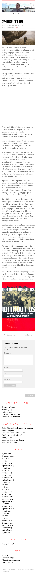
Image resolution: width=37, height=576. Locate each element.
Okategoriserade (8, 27)
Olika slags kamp (8, 407)
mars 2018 (6, 489)
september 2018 (8, 480)
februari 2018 (7, 492)
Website (7, 379)
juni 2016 (5, 513)
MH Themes (5, 571)
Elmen (18, 25)
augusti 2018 (6, 482)
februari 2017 (7, 506)
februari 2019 (7, 473)
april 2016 (6, 518)
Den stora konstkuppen (11, 417)
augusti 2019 (6, 468)
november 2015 (8, 525)
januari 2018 (6, 494)
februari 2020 (7, 461)
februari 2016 (7, 521)
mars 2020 (6, 458)
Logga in (5, 555)
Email (6, 373)
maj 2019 (5, 470)
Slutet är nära (7, 412)
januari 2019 (6, 475)
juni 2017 (5, 504)
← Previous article (9, 335)
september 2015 (8, 530)
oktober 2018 (7, 478)
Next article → (29, 335)
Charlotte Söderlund (10, 435)
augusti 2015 (6, 533)
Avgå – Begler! (15, 442)
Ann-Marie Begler (17, 440)
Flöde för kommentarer (11, 560)
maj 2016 (5, 516)
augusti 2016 (6, 511)
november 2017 (8, 499)
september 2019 (8, 466)
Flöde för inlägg (8, 558)
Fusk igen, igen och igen (11, 414)
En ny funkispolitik (17, 433)
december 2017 (7, 497)
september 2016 (8, 509)
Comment (7, 353)
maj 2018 (5, 485)
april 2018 (5, 487)
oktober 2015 (7, 528)
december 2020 (8, 456)
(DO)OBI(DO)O (7, 410)
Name (6, 368)
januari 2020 (7, 463)
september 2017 (8, 501)
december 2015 (7, 523)
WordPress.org (7, 562)
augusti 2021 (6, 454)
